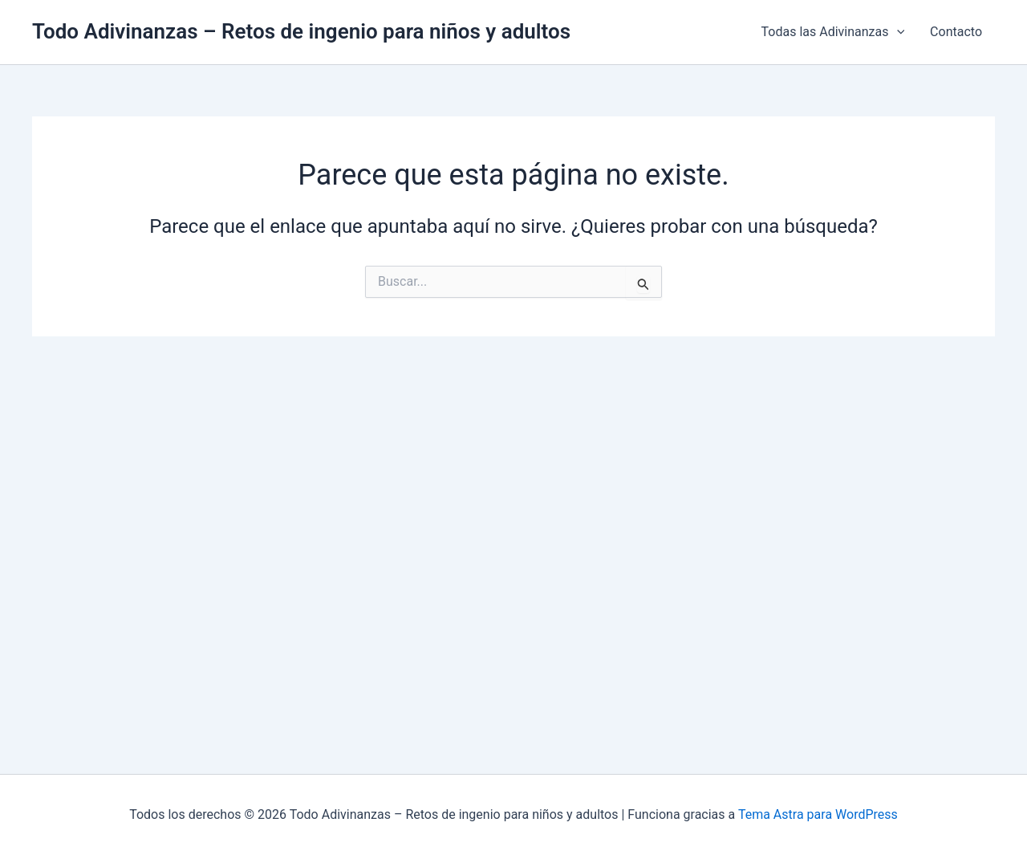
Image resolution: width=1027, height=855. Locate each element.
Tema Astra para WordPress (818, 814)
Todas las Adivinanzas (833, 32)
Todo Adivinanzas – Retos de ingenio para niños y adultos (301, 31)
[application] (897, 32)
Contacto (956, 31)
